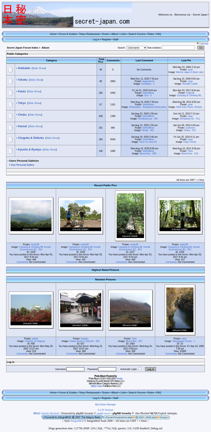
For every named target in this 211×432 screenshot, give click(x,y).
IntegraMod (77, 420)
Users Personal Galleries (24, 160)
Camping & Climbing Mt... (190, 95)
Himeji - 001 (148, 130)
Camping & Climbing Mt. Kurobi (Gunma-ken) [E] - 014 (84, 248)
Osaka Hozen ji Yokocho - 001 (84, 341)
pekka (35, 338)
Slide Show (38, 68)
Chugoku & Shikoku (31, 138)
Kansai (22, 126)
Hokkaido (24, 68)
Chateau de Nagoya (35, 341)
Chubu (22, 114)
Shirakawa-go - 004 (148, 118)
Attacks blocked (46, 413)
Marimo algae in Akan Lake (190, 72)
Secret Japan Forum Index (22, 47)
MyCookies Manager (105, 404)
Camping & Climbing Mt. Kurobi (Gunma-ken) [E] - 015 (35, 248)
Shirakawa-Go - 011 (190, 118)
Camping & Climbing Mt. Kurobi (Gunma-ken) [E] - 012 (184, 248)
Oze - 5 (148, 95)
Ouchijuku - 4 (148, 84)
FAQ (158, 34)
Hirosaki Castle (189, 84)
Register (106, 39)
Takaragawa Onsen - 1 (183, 341)
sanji (190, 69)
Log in (96, 39)
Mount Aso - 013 (190, 153)
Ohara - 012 (190, 130)
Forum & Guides (68, 34)
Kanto (22, 91)
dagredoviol (148, 81)
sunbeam (190, 128)
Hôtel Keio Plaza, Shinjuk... (190, 107)
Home (53, 34)
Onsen (105, 34)
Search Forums (136, 34)
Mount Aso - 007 (134, 341)
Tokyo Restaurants (89, 34)
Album (114, 34)
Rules (151, 34)
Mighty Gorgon (97, 386)
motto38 (190, 93)
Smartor (119, 378)
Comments (22, 262)
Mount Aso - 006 (148, 153)
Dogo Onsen (189, 142)
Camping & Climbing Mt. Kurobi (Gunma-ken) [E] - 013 (134, 248)
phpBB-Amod (103, 413)
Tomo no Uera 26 (148, 142)
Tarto (190, 151)
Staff (115, 39)
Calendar (202, 43)
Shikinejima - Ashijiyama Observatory (148, 107)
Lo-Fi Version (105, 409)
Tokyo (22, 103)
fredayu (84, 338)
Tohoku (23, 79)
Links (123, 34)
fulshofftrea (148, 93)
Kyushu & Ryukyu (29, 149)
